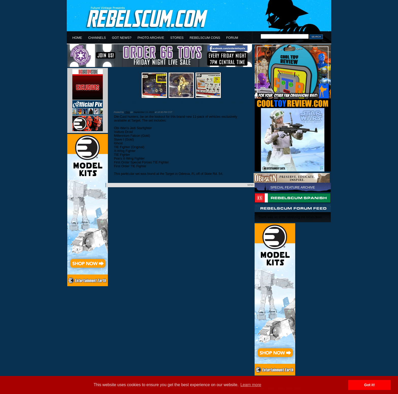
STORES (177, 38)
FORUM (232, 38)
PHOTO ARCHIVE (151, 38)
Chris (127, 112)
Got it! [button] (369, 385)
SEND (250, 185)
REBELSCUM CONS (205, 38)
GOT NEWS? (121, 38)
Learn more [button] (250, 385)
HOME (77, 38)
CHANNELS (97, 38)
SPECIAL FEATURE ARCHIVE (292, 187)
